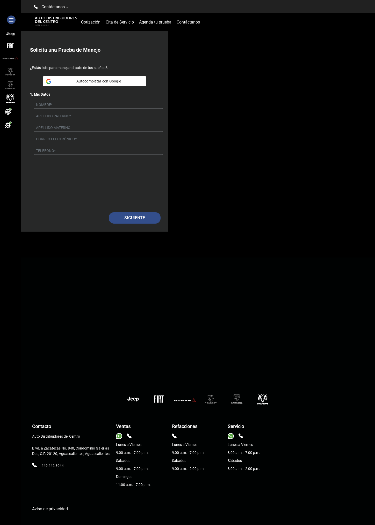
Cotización (90, 22)
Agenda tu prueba (155, 22)
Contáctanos (188, 22)
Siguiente (134, 217)
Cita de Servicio (120, 22)
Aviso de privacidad (50, 508)
